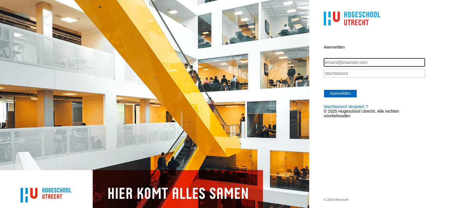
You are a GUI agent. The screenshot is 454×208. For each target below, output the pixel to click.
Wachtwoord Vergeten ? (346, 106)
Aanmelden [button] (340, 93)
